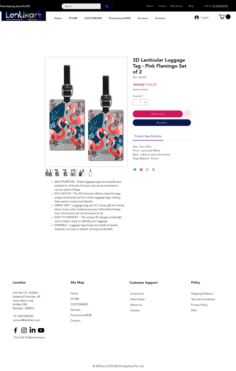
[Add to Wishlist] (187, 113)
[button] (225, 16)
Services (75, 309)
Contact (75, 320)
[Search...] (79, 6)
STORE (74, 298)
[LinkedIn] (32, 330)
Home (74, 293)
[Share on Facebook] (135, 170)
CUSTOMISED (79, 304)
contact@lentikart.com (26, 320)
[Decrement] (135, 102)
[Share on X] (154, 170)
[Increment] (145, 102)
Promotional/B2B (81, 315)
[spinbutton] (140, 102)
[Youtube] (41, 330)
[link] (148, 136)
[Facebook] (15, 330)
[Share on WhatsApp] (147, 170)
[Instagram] (24, 330)
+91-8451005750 (23, 316)
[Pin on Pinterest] (141, 170)
